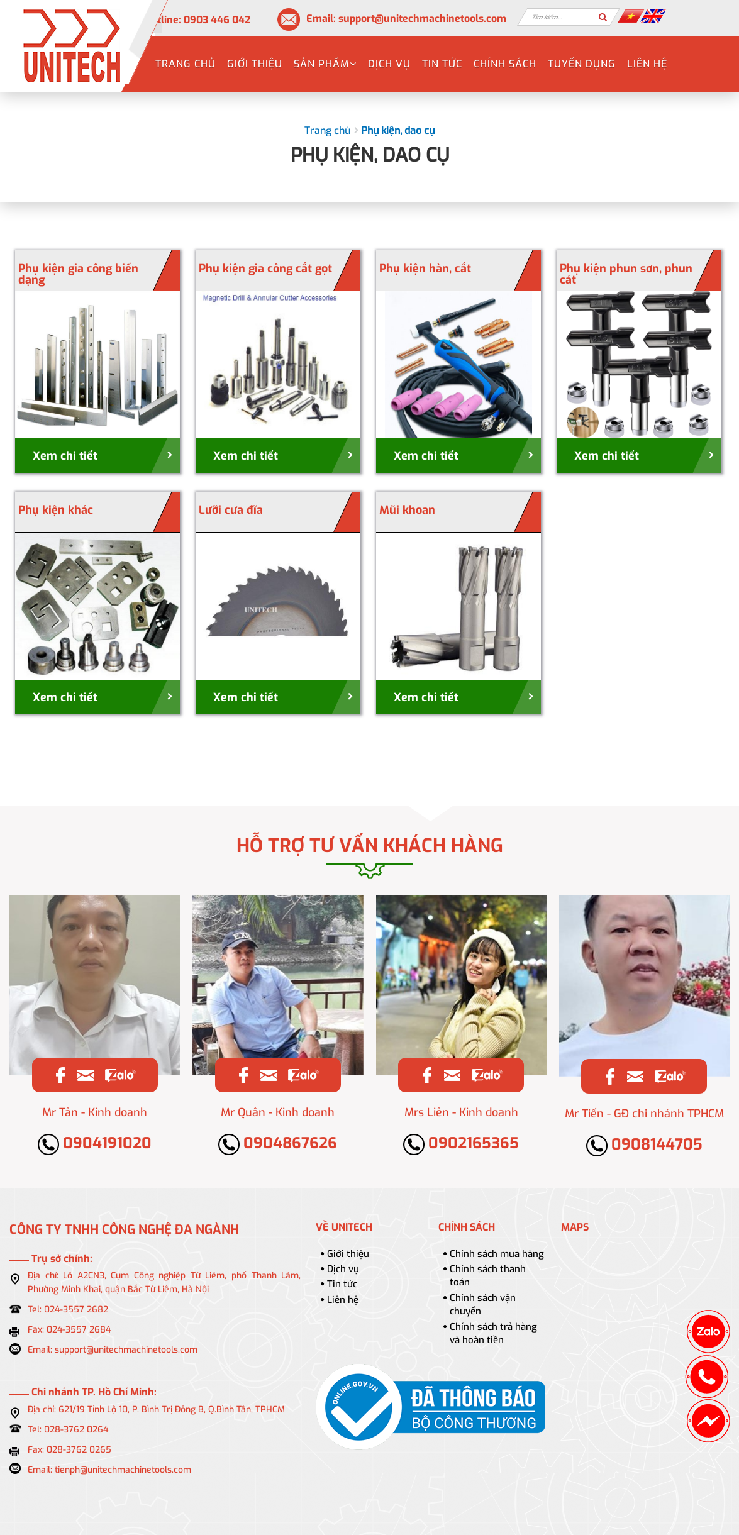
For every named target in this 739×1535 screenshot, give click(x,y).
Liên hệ (647, 63)
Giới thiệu (254, 63)
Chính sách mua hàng (497, 1254)
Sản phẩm (325, 63)
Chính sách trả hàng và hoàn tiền (493, 1333)
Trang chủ (185, 63)
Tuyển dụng (582, 63)
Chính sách (505, 63)
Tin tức (442, 63)
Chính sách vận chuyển (483, 1304)
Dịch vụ (389, 63)
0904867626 (277, 1143)
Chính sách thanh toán (488, 1275)
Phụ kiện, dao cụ (398, 130)
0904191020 (95, 1143)
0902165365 (461, 1143)
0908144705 (644, 1144)
